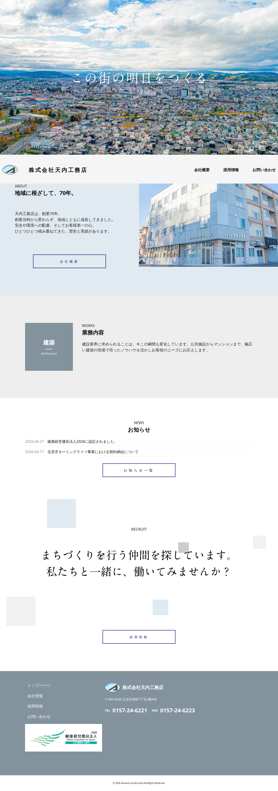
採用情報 (139, 637)
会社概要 (69, 261)
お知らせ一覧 (139, 470)
